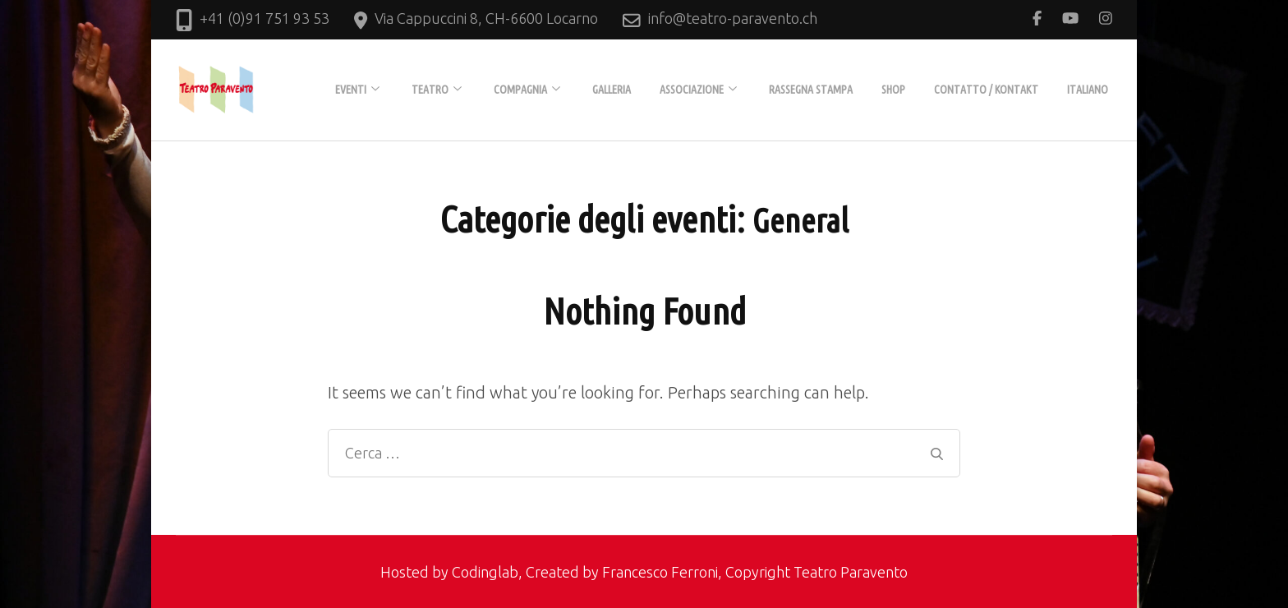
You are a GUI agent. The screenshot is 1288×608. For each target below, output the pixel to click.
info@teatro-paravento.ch (732, 18)
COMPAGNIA (520, 89)
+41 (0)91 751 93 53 (264, 18)
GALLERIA (611, 89)
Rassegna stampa (811, 89)
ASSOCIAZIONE (692, 89)
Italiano (1087, 89)
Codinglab (485, 572)
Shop (893, 89)
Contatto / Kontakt (986, 89)
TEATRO (430, 89)
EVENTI (350, 89)
